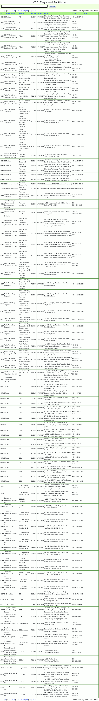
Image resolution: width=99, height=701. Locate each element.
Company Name (9, 13)
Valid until (40, 13)
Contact (74, 13)
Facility (21, 13)
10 (24, 11)
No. (2, 13)
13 (33, 11)
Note (85, 13)
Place (46, 13)
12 (30, 11)
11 (27, 11)
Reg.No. (33, 13)
